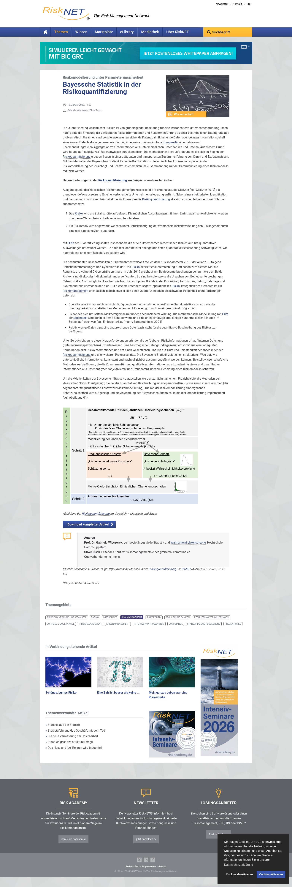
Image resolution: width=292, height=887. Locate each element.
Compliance (176, 629)
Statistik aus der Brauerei (62, 730)
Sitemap (161, 872)
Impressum (148, 872)
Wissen (81, 32)
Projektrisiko (233, 629)
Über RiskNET (177, 32)
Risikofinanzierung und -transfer (67, 623)
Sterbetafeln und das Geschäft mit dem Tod (75, 736)
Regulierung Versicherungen (211, 623)
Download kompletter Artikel (88, 530)
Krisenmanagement (117, 629)
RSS (249, 3)
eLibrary (127, 32)
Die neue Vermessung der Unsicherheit (71, 742)
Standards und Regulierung (203, 629)
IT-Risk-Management (90, 629)
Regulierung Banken (178, 623)
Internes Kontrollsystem (149, 629)
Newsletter (222, 3)
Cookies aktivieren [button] (271, 874)
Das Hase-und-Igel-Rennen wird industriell (73, 753)
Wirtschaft (110, 623)
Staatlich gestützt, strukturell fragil (69, 747)
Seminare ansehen (72, 844)
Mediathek (150, 32)
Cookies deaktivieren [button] (239, 874)
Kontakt (237, 3)
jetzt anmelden (144, 844)
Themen (61, 32)
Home (45, 32)
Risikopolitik (154, 623)
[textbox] (228, 32)
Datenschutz (133, 872)
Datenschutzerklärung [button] (238, 864)
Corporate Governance (60, 629)
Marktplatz (104, 32)
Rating (95, 623)
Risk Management (131, 623)
